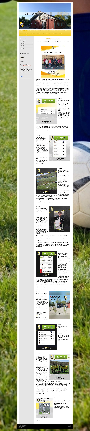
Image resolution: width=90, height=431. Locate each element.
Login (70, 425)
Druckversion (21, 425)
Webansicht (69, 426)
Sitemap (25, 425)
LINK (37, 315)
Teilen (21, 76)
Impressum (20, 427)
